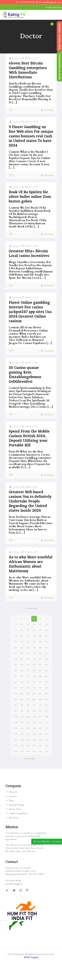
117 (28, 728)
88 (34, 699)
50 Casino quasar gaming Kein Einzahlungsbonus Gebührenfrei (25, 374)
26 (22, 641)
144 (46, 751)
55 (16, 670)
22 (34, 636)
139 (16, 751)
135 (28, 745)
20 (22, 636)
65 (40, 676)
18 (46, 630)
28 (34, 641)
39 (28, 653)
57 (28, 670)
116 (22, 728)
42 (46, 653)
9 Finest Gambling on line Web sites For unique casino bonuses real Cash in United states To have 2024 (31, 136)
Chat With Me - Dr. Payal (48, 841)
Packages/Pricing (16, 804)
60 (46, 670)
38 (22, 653)
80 (22, 693)
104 (22, 716)
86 (22, 699)
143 (40, 751)
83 (40, 693)
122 (22, 734)
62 (22, 676)
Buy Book (13, 817)
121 (16, 734)
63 (28, 676)
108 (46, 716)
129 (28, 739)
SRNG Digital (31, 957)
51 (28, 664)
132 (46, 739)
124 (34, 734)
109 (16, 722)
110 (22, 722)
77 (40, 687)
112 (34, 722)
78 (46, 687)
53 (40, 664)
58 (34, 670)
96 (46, 705)
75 (28, 687)
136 (34, 745)
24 (46, 636)
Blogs (11, 800)
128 (22, 739)
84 (46, 693)
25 (16, 641)
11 (40, 624)
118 (34, 728)
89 (40, 699)
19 (16, 636)
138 (46, 745)
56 (22, 670)
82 (34, 693)
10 (34, 624)
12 (46, 624)
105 (28, 716)
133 (16, 745)
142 (34, 751)
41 (40, 653)
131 (40, 739)
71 (40, 682)
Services (12, 796)
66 (46, 676)
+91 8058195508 (27, 2)
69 (28, 682)
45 (28, 659)
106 (34, 716)
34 (34, 647)
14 (22, 630)
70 (34, 682)
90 (46, 699)
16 (34, 630)
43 (16, 659)
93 (28, 705)
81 (28, 693)
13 (16, 630)
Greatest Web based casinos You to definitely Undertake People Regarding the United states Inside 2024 (30, 501)
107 (40, 716)
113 (40, 722)
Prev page (31, 608)
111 (28, 722)
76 (34, 687)
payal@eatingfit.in (13, 883)
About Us (13, 792)
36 (46, 647)
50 (22, 664)
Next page (31, 758)
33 (28, 647)
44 (22, 659)
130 (34, 739)
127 (16, 739)
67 (16, 682)
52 (34, 664)
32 (22, 647)
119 (40, 728)
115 (16, 728)
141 (28, 751)
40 (34, 653)
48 (46, 659)
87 (28, 699)
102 (46, 711)
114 (46, 722)
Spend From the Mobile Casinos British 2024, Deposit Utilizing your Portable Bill (29, 438)
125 (40, 734)
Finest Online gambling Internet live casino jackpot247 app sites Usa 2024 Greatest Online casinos (30, 312)
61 (16, 676)
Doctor (15, 58)
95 (40, 705)
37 (16, 653)
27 (28, 641)
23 (40, 636)
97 (16, 711)
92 (22, 705)
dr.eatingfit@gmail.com (50, 2)
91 (16, 705)
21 (28, 636)
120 (46, 728)
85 (16, 699)
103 (16, 716)
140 (22, 751)
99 (28, 711)
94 (34, 705)
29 (40, 641)
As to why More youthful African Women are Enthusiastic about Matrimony (30, 564)
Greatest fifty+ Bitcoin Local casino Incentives (29, 253)
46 (34, 659)
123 (28, 734)
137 (40, 745)
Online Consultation (18, 813)
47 (40, 659)
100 (34, 711)
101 (40, 711)
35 (40, 647)
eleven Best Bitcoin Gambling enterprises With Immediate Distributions (28, 70)
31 (16, 647)
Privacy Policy (15, 809)
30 (46, 641)
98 (22, 711)
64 (34, 676)
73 (16, 687)
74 (22, 687)
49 (16, 664)
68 (22, 682)
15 (28, 630)
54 (46, 664)
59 (40, 670)
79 (16, 693)
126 (46, 734)
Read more (49, 110)
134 (22, 745)
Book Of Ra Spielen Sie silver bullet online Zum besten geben (30, 197)
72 (46, 682)
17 (40, 630)
